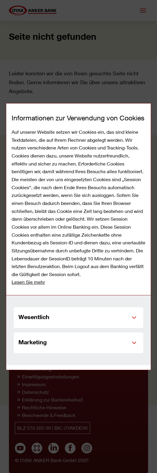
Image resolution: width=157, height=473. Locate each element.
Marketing (32, 341)
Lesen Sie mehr (28, 282)
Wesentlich (33, 316)
